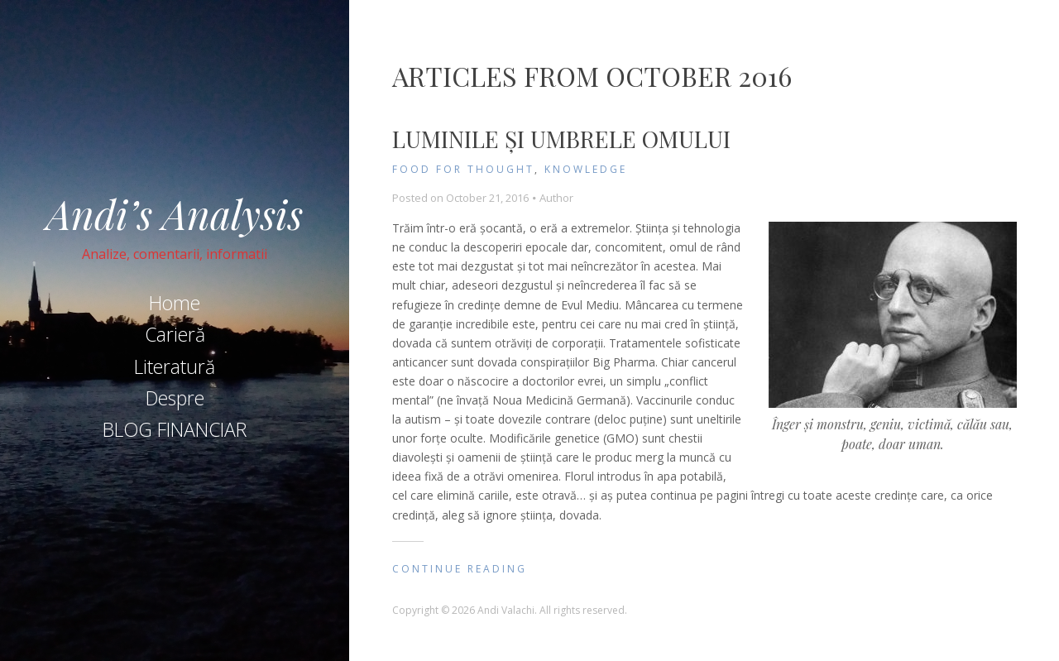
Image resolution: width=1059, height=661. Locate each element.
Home (174, 303)
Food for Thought (463, 169)
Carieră (175, 334)
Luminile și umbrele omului (561, 138)
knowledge (585, 169)
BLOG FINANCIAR (175, 429)
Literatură (174, 366)
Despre (175, 398)
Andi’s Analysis (174, 213)
